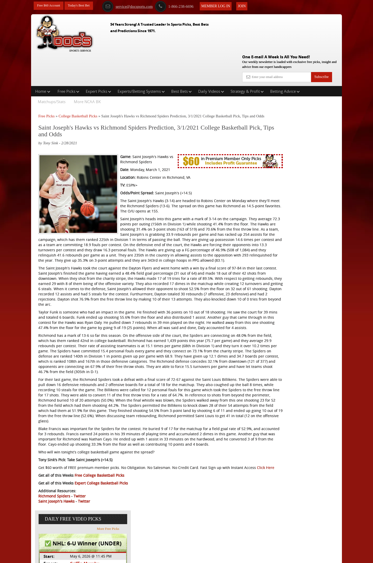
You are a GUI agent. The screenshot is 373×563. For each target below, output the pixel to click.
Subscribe (321, 39)
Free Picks (68, 58)
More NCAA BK (87, 68)
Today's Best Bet (82, 6)
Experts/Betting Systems (141, 58)
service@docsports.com (134, 6)
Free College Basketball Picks (99, 512)
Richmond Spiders (54, 533)
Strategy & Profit (247, 58)
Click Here (73, 504)
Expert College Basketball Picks (101, 520)
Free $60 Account (50, 6)
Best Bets (181, 58)
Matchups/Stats (52, 68)
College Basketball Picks (78, 83)
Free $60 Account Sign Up (290, 191)
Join (249, 6)
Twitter (80, 533)
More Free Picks (319, 96)
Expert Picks (98, 58)
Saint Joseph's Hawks (56, 538)
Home (42, 58)
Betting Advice (285, 58)
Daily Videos (211, 58)
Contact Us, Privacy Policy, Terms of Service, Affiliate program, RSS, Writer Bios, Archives (215, 556)
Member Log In (223, 6)
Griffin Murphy (291, 130)
